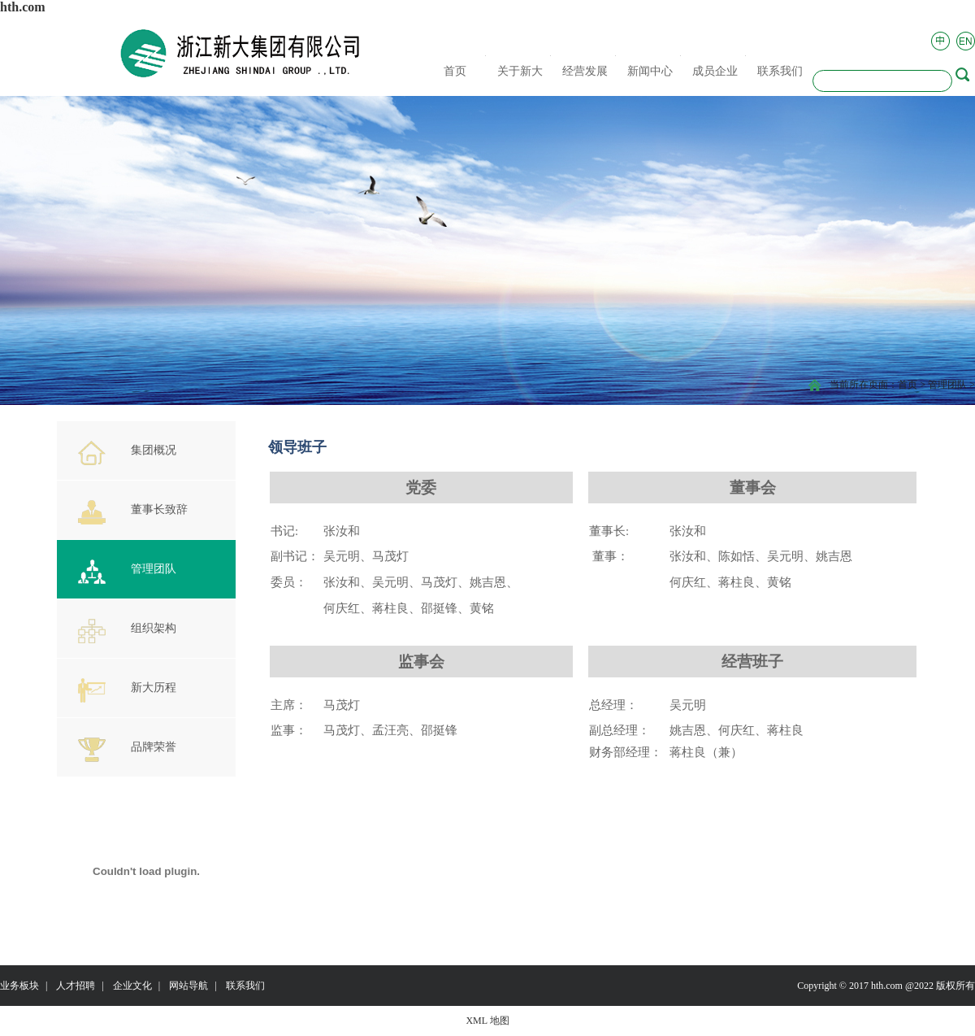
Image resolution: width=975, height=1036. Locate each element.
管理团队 (947, 384)
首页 (907, 384)
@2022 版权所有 (940, 985)
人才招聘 (75, 985)
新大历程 (127, 690)
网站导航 (188, 985)
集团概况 (127, 453)
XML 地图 (487, 1020)
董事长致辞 (133, 512)
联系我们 (245, 985)
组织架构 (127, 631)
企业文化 (132, 985)
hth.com (23, 7)
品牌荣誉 (127, 750)
